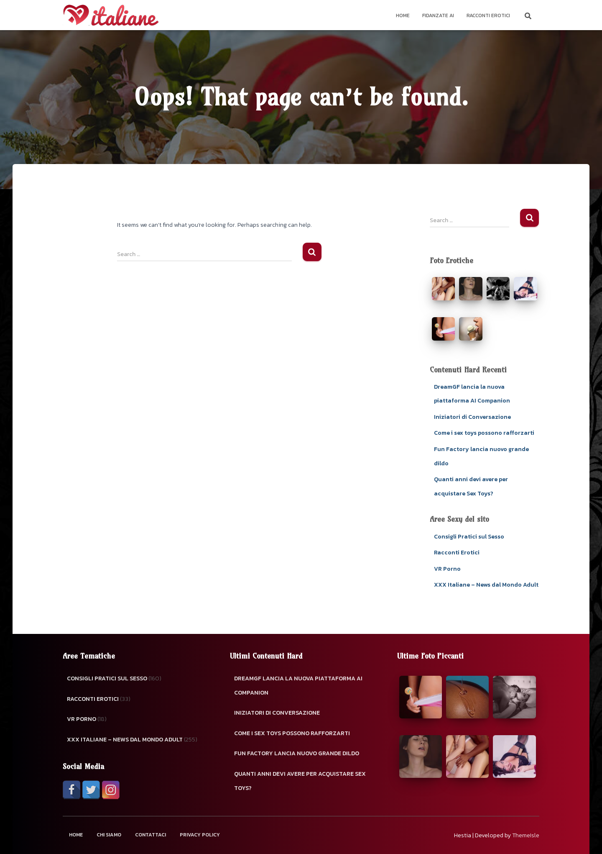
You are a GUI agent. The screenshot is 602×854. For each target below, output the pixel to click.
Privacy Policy (200, 835)
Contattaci (150, 835)
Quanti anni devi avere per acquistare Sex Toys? (300, 780)
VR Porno (447, 568)
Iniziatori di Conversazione (472, 417)
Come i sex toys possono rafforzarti (484, 432)
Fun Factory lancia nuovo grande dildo (296, 753)
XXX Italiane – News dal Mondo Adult (486, 584)
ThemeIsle (525, 835)
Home (403, 15)
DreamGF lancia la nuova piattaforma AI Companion (298, 685)
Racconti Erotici (488, 15)
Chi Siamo (109, 835)
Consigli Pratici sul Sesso (469, 536)
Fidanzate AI (438, 15)
